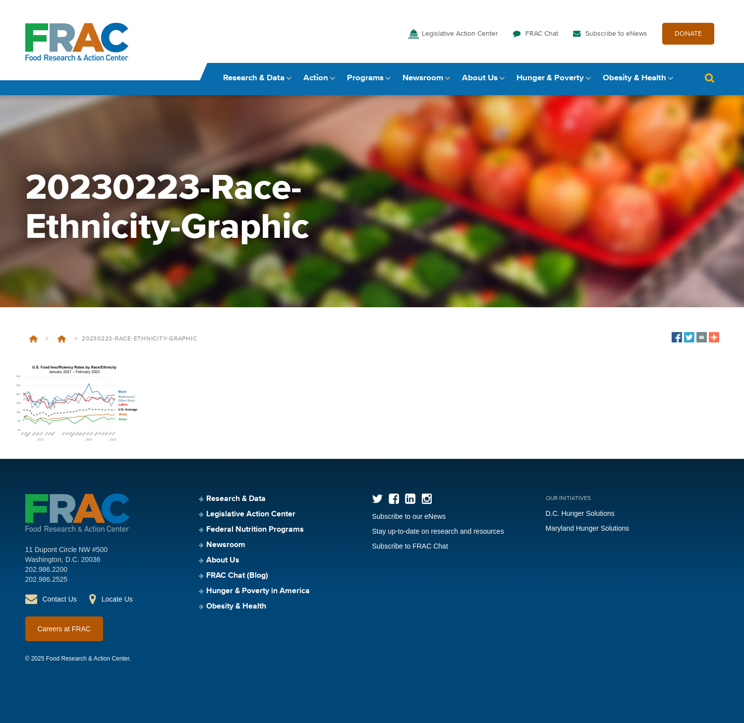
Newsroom (422, 78)
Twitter (377, 499)
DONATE (688, 33)
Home (33, 339)
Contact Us (60, 599)
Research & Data (254, 78)
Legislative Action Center (460, 33)
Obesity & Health (634, 78)
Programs (365, 78)
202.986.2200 (46, 569)
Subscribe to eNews (616, 33)
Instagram (426, 499)
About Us (480, 78)
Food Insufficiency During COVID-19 (62, 339)
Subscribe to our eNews (409, 516)
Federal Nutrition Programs (255, 530)
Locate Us (117, 599)
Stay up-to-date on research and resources (438, 531)
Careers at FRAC (64, 629)
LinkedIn (410, 499)
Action (315, 78)
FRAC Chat (541, 33)
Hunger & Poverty (550, 78)
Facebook (394, 499)
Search (709, 78)
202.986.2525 (46, 579)
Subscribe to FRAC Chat (410, 546)
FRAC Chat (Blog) (237, 576)
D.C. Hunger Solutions (580, 513)
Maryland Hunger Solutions (588, 528)
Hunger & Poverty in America (258, 591)
